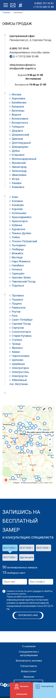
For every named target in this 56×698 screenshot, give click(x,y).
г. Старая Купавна (20, 335)
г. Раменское (18, 307)
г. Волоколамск (19, 118)
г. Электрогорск (19, 367)
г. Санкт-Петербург (21, 319)
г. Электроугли (18, 376)
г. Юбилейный (18, 380)
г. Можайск (16, 253)
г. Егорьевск (17, 154)
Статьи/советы (28, 666)
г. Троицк (15, 343)
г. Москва (15, 94)
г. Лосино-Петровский (23, 241)
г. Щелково (16, 359)
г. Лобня (15, 237)
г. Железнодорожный (23, 158)
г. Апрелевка (17, 98)
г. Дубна (15, 150)
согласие (37, 591)
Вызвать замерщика (21, 689)
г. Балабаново (18, 102)
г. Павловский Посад (23, 281)
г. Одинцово (17, 273)
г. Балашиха (17, 106)
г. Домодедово (19, 146)
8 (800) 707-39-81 (44, 3)
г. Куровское (17, 229)
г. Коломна (16, 201)
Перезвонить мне (28, 615)
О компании (28, 646)
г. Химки (15, 351)
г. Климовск (17, 187)
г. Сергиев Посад (20, 323)
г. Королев (16, 209)
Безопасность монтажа (29, 660)
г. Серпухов (17, 327)
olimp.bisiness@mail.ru (23, 64)
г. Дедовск (16, 130)
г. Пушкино (16, 299)
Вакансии (29, 676)
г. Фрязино (16, 347)
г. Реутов (15, 311)
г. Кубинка (16, 225)
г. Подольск (17, 285)
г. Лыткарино (18, 245)
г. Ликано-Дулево (20, 233)
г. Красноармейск (21, 217)
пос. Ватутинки (19, 384)
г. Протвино (17, 295)
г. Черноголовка (19, 355)
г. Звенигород (18, 166)
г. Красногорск (19, 221)
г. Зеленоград (18, 170)
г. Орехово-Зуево (20, 277)
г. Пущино (16, 303)
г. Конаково (17, 205)
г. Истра (14, 178)
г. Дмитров (16, 138)
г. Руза (13, 315)
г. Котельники (18, 213)
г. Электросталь (19, 372)
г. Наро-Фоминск (20, 261)
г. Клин (14, 197)
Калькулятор (44, 686)
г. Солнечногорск (20, 331)
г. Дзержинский (19, 134)
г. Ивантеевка (18, 174)
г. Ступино (16, 339)
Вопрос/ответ (28, 671)
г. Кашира (15, 183)
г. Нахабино (17, 265)
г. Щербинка (17, 363)
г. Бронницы (17, 110)
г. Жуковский (18, 162)
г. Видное (15, 114)
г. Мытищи (16, 257)
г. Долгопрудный (20, 142)
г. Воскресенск (19, 122)
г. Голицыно (17, 126)
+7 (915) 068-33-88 (43, 7)
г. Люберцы (17, 249)
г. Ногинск (16, 269)
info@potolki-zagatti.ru (23, 68)
